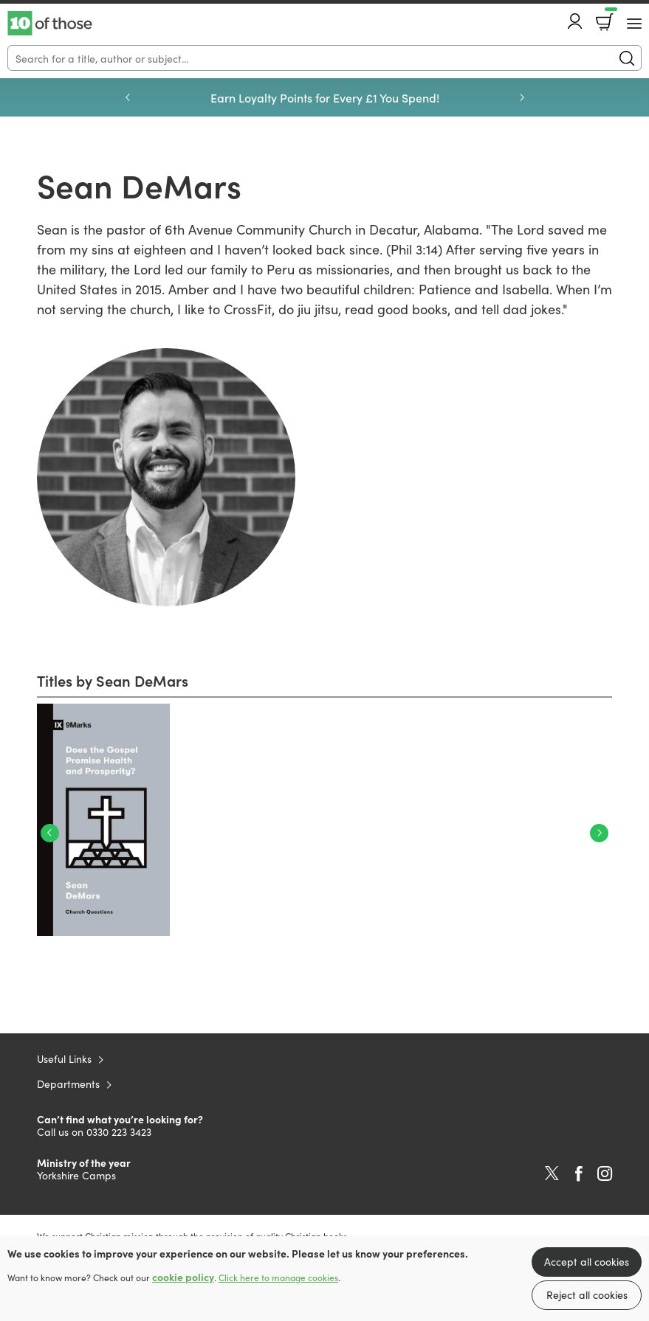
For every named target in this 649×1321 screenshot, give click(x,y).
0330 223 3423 (118, 1131)
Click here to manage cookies (278, 1277)
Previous (128, 97)
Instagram (604, 1173)
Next (522, 97)
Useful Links (64, 1058)
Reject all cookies (587, 1294)
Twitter (552, 1173)
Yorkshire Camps (76, 1175)
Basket (609, 17)
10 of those (49, 23)
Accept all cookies (586, 1261)
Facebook (579, 1174)
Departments (68, 1083)
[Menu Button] (634, 23)
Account (575, 21)
